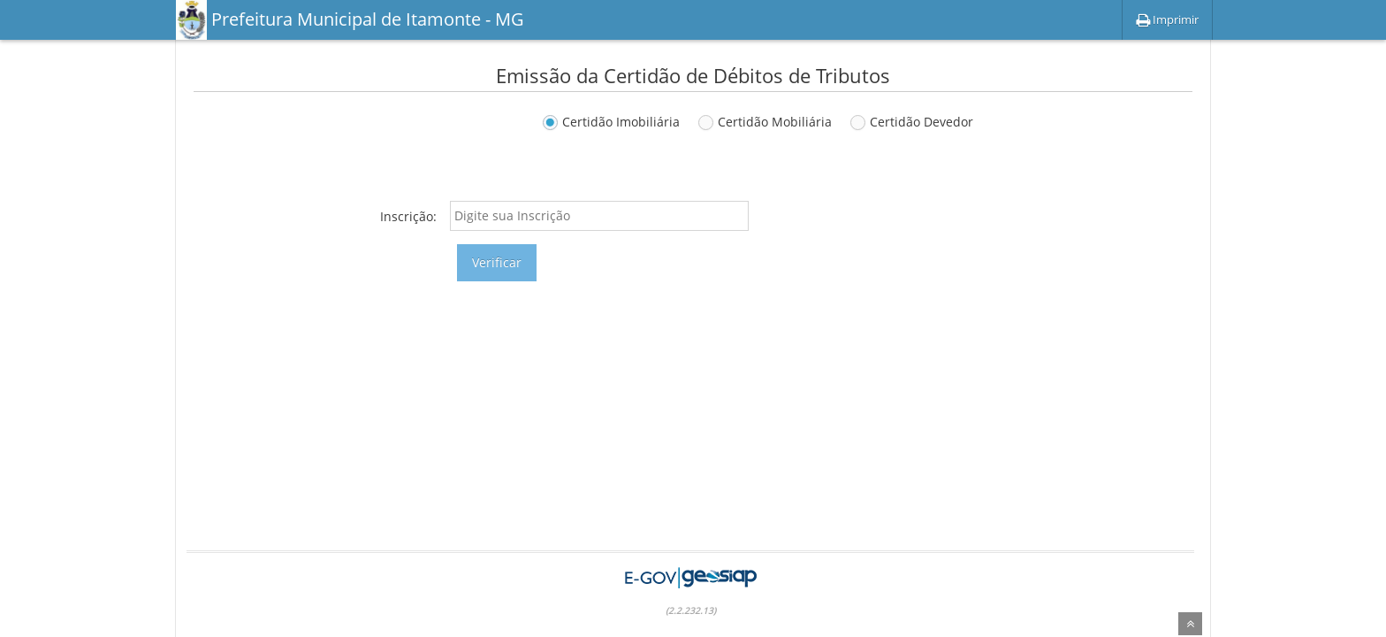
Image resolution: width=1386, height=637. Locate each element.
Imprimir (1167, 19)
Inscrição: (408, 216)
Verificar (497, 262)
